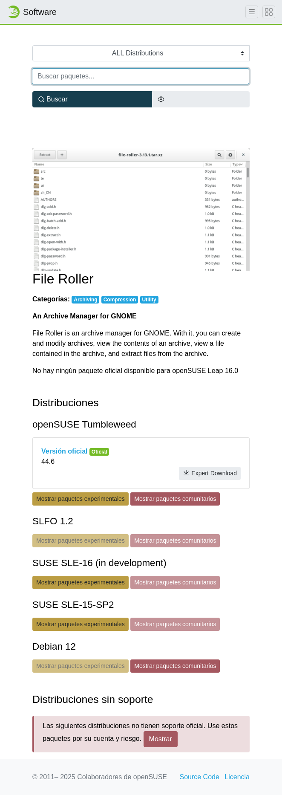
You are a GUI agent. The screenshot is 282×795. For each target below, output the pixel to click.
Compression (120, 300)
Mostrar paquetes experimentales (80, 498)
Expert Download (210, 473)
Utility (149, 300)
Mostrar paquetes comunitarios (175, 498)
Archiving (85, 300)
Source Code (199, 777)
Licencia (237, 777)
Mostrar (160, 739)
